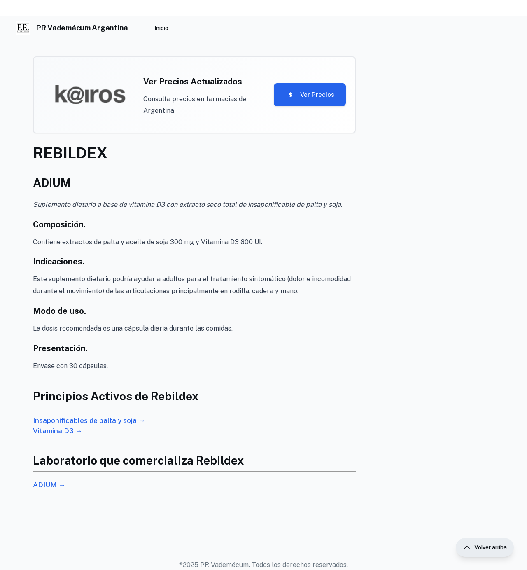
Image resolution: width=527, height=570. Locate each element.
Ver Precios (306, 96)
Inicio (161, 28)
